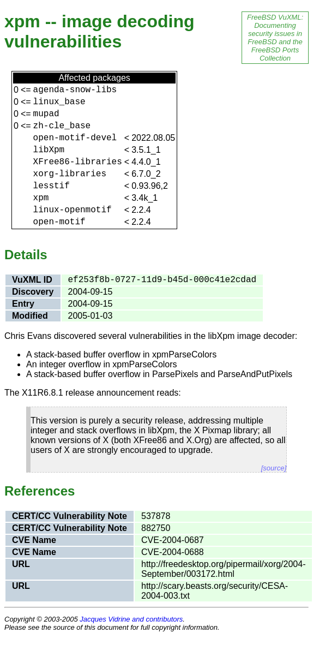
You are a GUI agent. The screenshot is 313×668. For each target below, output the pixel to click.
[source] (273, 468)
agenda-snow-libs (75, 90)
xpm (41, 198)
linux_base (59, 102)
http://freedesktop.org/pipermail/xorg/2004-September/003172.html (223, 568)
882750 (155, 528)
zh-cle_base (62, 126)
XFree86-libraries (77, 162)
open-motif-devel (75, 138)
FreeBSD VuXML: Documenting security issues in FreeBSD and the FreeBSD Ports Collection (275, 37)
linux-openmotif (72, 210)
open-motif (59, 222)
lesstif (51, 186)
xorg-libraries (69, 174)
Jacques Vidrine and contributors (131, 619)
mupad (46, 114)
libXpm (49, 150)
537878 (155, 516)
